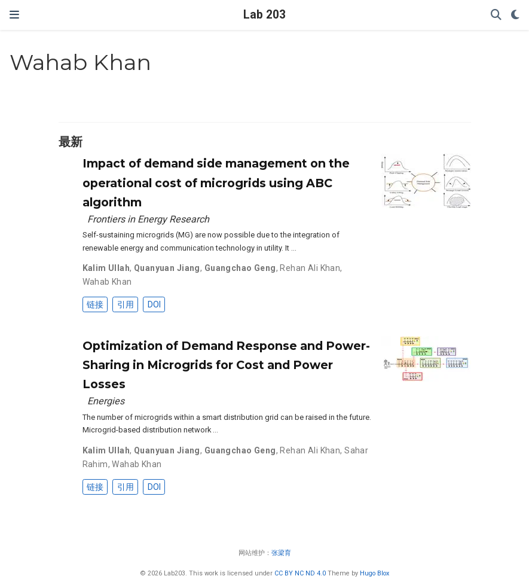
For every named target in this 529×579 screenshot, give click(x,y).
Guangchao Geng (240, 268)
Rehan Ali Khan (310, 268)
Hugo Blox (374, 573)
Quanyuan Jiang (167, 268)
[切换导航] (14, 15)
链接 (95, 304)
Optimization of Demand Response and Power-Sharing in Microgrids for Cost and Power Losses (226, 365)
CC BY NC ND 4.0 (300, 573)
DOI (154, 304)
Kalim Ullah (106, 268)
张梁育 (281, 553)
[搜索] (496, 15)
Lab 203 (264, 15)
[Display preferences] (515, 15)
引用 (125, 304)
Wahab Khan (107, 282)
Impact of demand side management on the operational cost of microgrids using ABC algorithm (216, 182)
